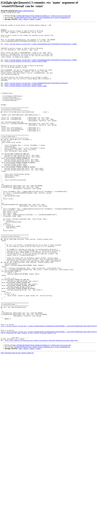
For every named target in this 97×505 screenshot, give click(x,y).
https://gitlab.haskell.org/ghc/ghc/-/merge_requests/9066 (26, 69)
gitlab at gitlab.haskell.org (26, 11)
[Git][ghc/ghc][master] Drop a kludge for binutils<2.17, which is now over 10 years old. (43, 16)
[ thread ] (26, 19)
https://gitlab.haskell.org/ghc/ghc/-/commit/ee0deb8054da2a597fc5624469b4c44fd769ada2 (36, 95)
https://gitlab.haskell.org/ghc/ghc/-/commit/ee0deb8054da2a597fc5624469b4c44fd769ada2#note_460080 (41, 48)
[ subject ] (32, 19)
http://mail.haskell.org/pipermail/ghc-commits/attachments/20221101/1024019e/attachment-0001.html (41, 404)
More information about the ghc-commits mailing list (17, 416)
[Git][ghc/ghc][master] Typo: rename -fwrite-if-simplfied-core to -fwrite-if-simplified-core (42, 17)
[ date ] (20, 19)
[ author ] (38, 19)
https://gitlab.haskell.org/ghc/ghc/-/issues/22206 (23, 97)
